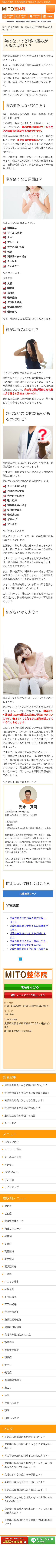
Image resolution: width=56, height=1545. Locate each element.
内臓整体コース (15, 27)
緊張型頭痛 (10, 1266)
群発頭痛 (9, 1259)
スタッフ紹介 (11, 1142)
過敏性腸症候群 (12, 1319)
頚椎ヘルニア (11, 1418)
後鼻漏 (8, 1236)
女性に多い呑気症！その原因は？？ (23, 1474)
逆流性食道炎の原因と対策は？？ (28, 941)
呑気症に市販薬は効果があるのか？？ (25, 1436)
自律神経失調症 (12, 1380)
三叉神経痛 (10, 1304)
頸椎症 (8, 1357)
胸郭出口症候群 (12, 1327)
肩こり (8, 1387)
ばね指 (8, 1213)
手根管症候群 (11, 1350)
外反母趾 (9, 1289)
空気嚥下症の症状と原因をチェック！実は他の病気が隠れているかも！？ (28, 1465)
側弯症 (8, 1372)
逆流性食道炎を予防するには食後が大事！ (27, 1093)
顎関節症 (9, 1342)
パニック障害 (11, 1281)
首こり (8, 1365)
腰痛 (6, 1395)
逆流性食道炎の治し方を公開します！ (24, 1100)
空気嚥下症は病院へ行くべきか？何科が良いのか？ (28, 1446)
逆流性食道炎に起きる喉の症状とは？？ (25, 1085)
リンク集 (9, 1179)
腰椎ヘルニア (11, 1403)
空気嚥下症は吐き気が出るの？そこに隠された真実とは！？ (28, 1510)
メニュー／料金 (12, 1149)
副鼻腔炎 (9, 1251)
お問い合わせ (11, 1172)
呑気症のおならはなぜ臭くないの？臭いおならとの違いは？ (28, 1499)
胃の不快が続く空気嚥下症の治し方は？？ (27, 1455)
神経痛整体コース (14, 1221)
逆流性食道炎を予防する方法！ (26, 945)
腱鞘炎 (8, 1206)
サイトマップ (11, 1187)
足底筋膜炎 (10, 1296)
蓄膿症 (8, 1243)
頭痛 (6, 1410)
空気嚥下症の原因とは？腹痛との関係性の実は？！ (28, 1522)
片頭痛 (8, 1274)
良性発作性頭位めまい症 (17, 1334)
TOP (4, 27)
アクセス (9, 1164)
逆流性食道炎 (11, 1312)
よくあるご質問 (12, 1157)
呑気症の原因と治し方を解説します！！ (25, 1489)
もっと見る (10, 1123)
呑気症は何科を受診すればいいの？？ (24, 1482)
